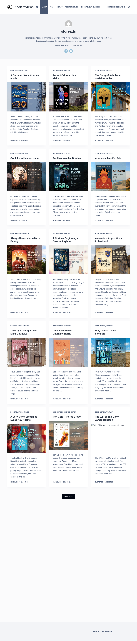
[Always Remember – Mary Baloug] (26, 259)
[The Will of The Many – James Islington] (110, 438)
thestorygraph (71, 7)
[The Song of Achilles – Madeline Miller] (110, 96)
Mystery (24, 70)
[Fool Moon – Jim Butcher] (68, 176)
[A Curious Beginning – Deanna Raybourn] (68, 259)
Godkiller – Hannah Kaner (25, 158)
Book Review (15, 70)
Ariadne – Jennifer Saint (108, 158)
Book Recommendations (115, 7)
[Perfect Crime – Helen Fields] (68, 96)
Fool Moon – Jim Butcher (67, 158)
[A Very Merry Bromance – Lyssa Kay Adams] (26, 438)
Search (96, 631)
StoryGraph (107, 631)
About (44, 7)
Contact (59, 7)
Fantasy (109, 70)
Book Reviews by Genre (92, 7)
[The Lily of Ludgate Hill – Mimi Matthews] (26, 352)
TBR (51, 7)
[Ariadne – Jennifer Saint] (110, 176)
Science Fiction (70, 412)
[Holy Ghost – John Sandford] (110, 352)
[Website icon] (66, 51)
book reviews (24, 7)
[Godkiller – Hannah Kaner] (26, 176)
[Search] (129, 7)
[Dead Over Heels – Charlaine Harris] (68, 352)
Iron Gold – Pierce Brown (67, 416)
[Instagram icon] (71, 51)
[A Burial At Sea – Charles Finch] (26, 96)
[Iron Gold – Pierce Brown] (68, 435)
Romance (25, 233)
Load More (68, 496)
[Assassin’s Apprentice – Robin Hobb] (110, 259)
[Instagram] (37, 7)
